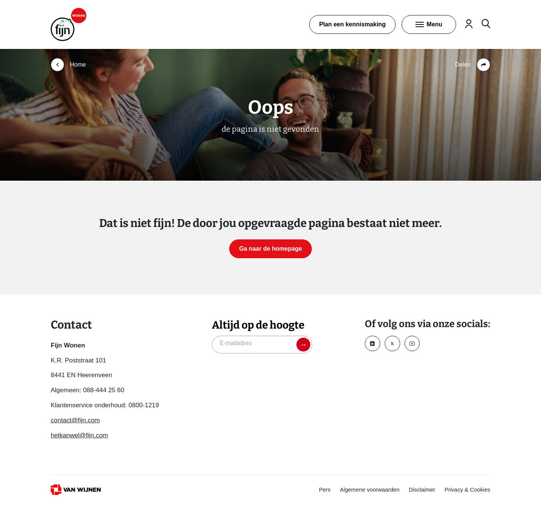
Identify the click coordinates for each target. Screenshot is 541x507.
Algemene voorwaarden (369, 489)
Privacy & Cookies (467, 489)
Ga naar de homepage (270, 248)
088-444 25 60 (103, 390)
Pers (325, 489)
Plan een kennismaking (352, 24)
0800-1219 (143, 405)
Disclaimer (422, 489)
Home (78, 64)
